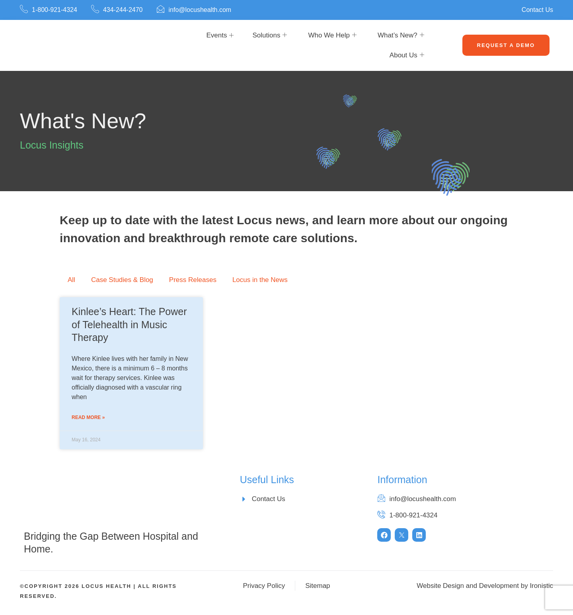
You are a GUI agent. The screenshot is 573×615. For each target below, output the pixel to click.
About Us (407, 55)
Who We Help (332, 35)
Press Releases (192, 280)
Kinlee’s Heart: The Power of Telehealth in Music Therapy (129, 324)
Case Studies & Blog (122, 280)
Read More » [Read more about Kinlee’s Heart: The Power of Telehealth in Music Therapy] (88, 417)
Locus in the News (260, 280)
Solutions (269, 35)
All (71, 280)
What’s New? (401, 35)
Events (216, 35)
